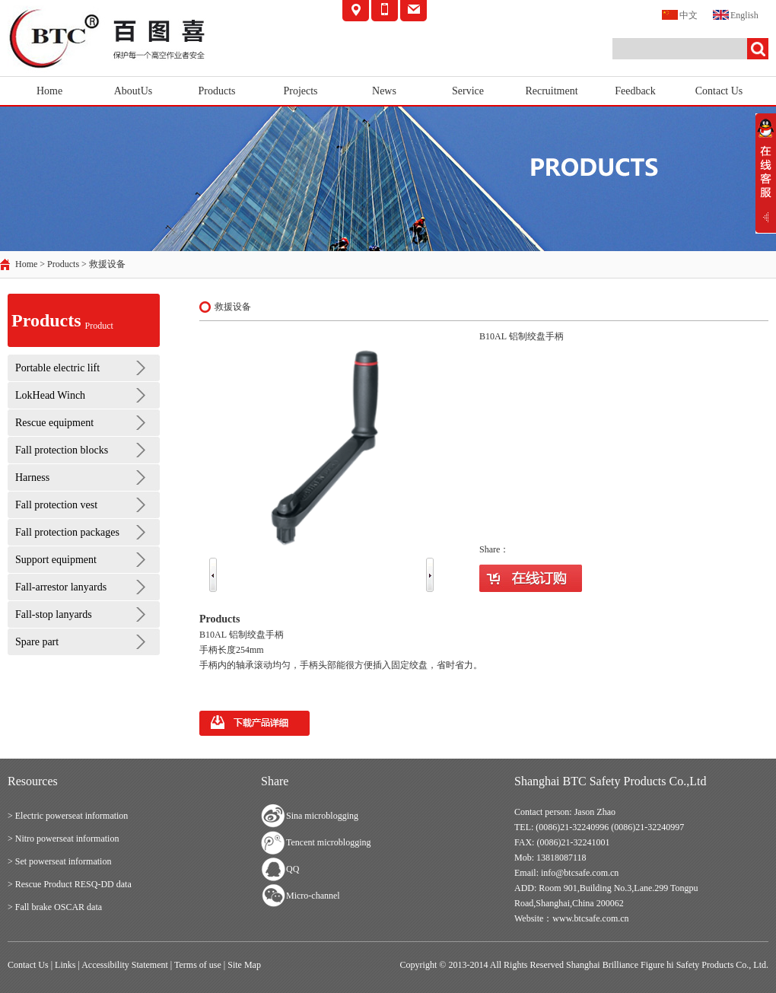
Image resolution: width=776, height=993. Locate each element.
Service (468, 91)
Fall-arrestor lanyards (61, 587)
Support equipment (56, 559)
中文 (680, 14)
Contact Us (719, 91)
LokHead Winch (50, 395)
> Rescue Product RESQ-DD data (70, 884)
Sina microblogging (322, 815)
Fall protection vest (56, 505)
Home (49, 91)
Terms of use (197, 965)
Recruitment (551, 91)
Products (217, 91)
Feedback (635, 91)
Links (65, 965)
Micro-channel (313, 895)
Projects (300, 91)
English (736, 14)
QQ (292, 869)
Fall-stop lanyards (53, 614)
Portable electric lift (57, 368)
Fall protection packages (67, 532)
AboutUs (133, 91)
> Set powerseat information (59, 861)
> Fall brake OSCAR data (55, 907)
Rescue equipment (54, 422)
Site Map (244, 965)
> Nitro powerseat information (63, 838)
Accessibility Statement (124, 965)
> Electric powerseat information (68, 815)
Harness (32, 477)
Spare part (37, 642)
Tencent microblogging (328, 842)
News (384, 91)
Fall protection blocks (61, 450)
